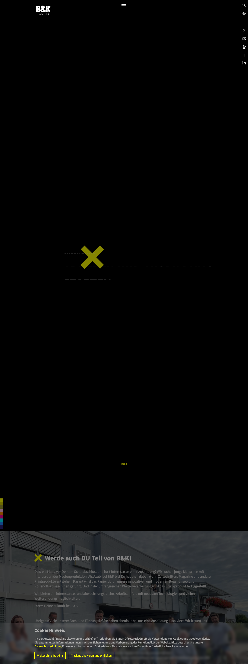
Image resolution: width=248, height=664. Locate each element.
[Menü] (123, 6)
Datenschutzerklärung (47, 646)
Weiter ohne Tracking (50, 655)
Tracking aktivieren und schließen (91, 655)
